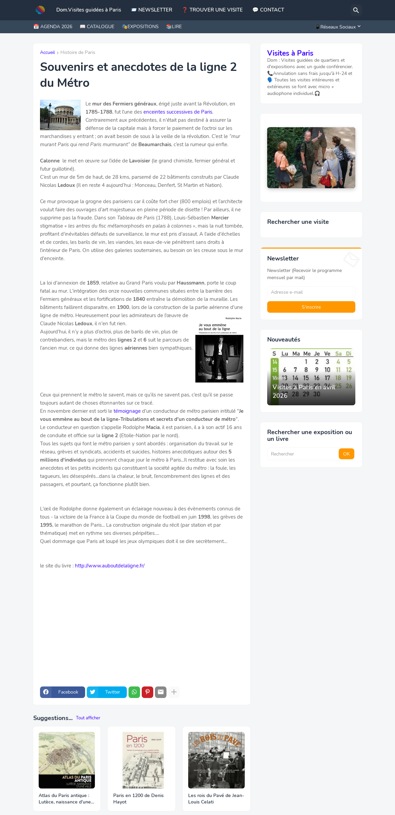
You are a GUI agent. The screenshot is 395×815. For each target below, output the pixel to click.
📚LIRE (174, 26)
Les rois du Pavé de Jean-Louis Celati (216, 799)
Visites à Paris (290, 53)
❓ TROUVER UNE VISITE (212, 9)
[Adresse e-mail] (311, 292)
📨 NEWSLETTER (151, 9)
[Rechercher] (356, 10)
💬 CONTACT (268, 9)
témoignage (127, 411)
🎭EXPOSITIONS (140, 26)
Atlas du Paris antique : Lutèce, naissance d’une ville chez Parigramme (65, 799)
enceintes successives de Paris (177, 112)
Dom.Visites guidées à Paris (88, 9)
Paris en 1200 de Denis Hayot (138, 799)
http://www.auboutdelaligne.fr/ (109, 565)
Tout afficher (88, 718)
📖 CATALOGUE (97, 26)
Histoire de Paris (77, 53)
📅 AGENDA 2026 (52, 26)
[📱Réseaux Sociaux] (336, 26)
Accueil (47, 53)
